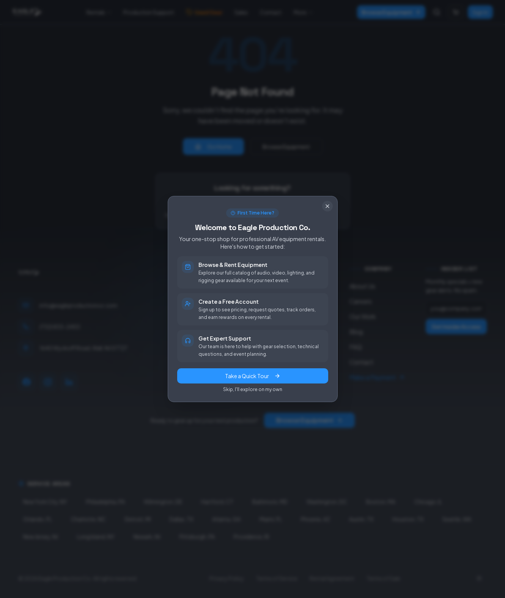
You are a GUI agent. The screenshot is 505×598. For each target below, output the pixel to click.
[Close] (327, 206)
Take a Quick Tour (252, 375)
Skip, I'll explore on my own (252, 389)
